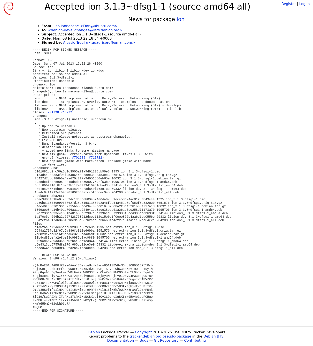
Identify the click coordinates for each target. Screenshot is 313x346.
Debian (94, 332)
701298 (53, 112)
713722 (66, 112)
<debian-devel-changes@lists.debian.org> (85, 30)
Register (289, 4)
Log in (304, 4)
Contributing (195, 340)
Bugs (144, 340)
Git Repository (166, 340)
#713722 (95, 157)
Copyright (143, 332)
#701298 (78, 157)
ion (181, 19)
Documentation (120, 340)
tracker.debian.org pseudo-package (160, 336)
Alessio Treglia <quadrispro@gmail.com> (99, 42)
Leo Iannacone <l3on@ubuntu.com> (85, 26)
